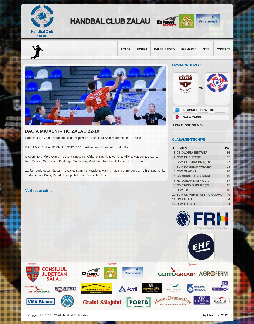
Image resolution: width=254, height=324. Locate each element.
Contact (223, 49)
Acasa (126, 49)
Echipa (142, 49)
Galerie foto (164, 49)
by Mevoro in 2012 (215, 315)
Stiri (206, 49)
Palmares (189, 49)
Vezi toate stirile (39, 191)
